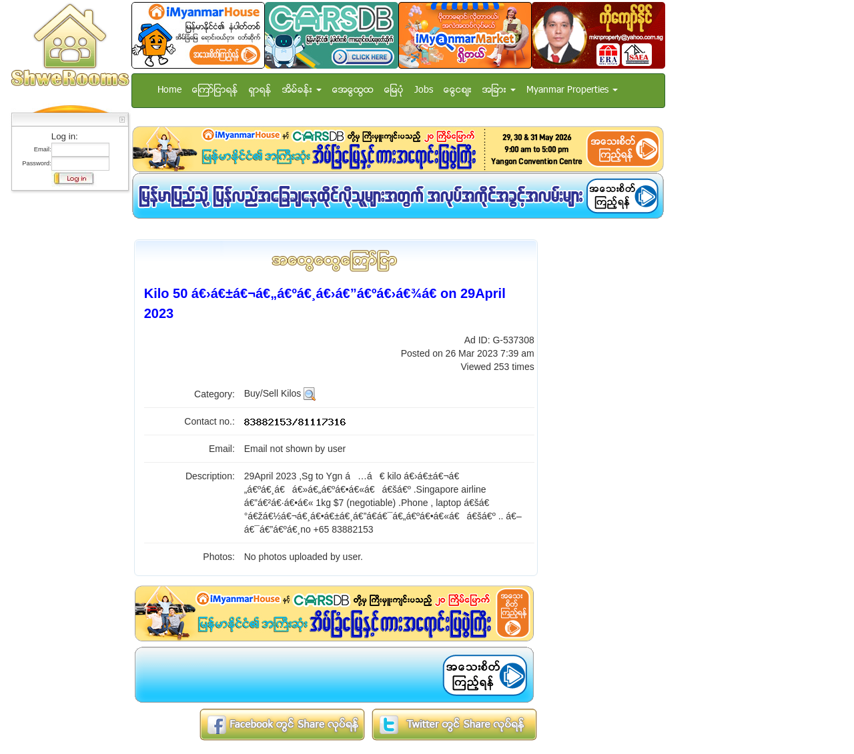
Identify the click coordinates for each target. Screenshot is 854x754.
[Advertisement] (66, 397)
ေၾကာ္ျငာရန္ (215, 90)
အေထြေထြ (353, 90)
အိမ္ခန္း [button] (302, 90)
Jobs (423, 90)
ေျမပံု (394, 90)
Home (169, 90)
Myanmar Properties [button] (572, 90)
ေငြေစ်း (458, 90)
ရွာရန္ (260, 90)
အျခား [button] (499, 90)
